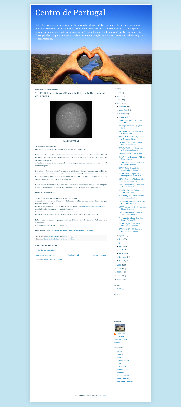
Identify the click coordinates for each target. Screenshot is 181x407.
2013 (119, 96)
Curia (119, 363)
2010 (119, 265)
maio (121, 246)
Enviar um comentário (46, 250)
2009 (119, 269)
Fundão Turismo (123, 376)
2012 (119, 100)
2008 (119, 272)
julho (121, 239)
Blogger (103, 395)
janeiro (122, 261)
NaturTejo (120, 373)
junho (121, 243)
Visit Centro (121, 289)
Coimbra (120, 355)
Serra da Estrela (123, 361)
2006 (119, 279)
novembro (123, 110)
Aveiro (119, 352)
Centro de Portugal (70, 13)
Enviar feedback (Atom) (53, 259)
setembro (123, 117)
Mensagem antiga (99, 255)
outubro (122, 114)
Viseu (119, 358)
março (121, 253)
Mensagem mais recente (45, 255)
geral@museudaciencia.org (94, 206)
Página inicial (73, 255)
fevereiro (123, 257)
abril (121, 250)
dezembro (123, 106)
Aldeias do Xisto (123, 378)
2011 (119, 103)
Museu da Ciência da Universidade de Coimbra (73, 231)
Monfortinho (122, 370)
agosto (122, 236)
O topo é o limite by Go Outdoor (130, 153)
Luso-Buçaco (121, 366)
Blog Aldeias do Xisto (125, 381)
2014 (119, 93)
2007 (119, 276)
